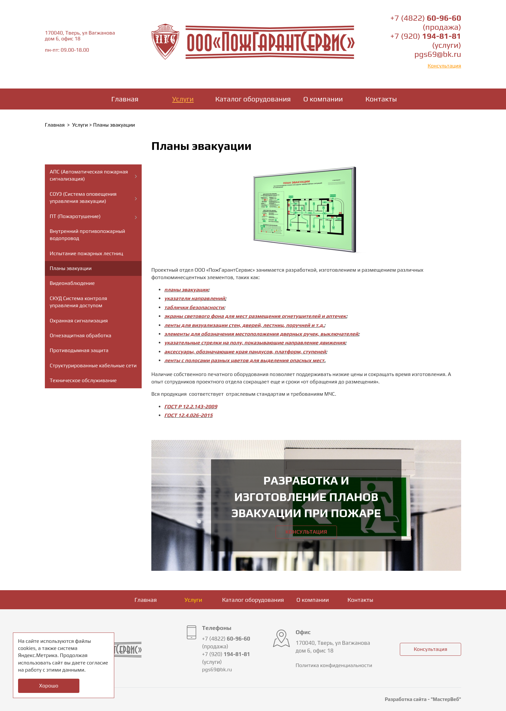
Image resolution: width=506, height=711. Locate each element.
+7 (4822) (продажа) (425, 22)
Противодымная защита (79, 350)
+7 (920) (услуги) (425, 40)
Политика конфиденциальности (334, 665)
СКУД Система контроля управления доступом (78, 301)
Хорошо (48, 686)
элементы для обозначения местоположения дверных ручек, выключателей (261, 334)
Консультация (444, 66)
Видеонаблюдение (72, 283)
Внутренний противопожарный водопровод (87, 234)
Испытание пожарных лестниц (86, 253)
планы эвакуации (186, 290)
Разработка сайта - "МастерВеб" (423, 699)
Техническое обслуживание (83, 380)
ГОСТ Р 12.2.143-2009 (190, 406)
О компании (323, 99)
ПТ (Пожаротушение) (75, 216)
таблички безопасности (194, 307)
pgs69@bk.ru (437, 54)
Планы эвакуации (71, 268)
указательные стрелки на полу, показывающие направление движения (254, 343)
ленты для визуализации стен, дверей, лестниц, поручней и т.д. (244, 325)
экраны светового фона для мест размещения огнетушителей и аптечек (255, 316)
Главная (124, 99)
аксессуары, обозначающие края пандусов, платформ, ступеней (245, 352)
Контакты (381, 99)
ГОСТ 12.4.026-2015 (188, 415)
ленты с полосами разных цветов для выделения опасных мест (244, 360)
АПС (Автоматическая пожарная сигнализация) (89, 175)
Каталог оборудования (253, 99)
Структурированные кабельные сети (93, 365)
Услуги (183, 99)
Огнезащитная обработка (80, 335)
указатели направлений (194, 298)
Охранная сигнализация (79, 321)
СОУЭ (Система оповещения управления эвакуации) (83, 197)
